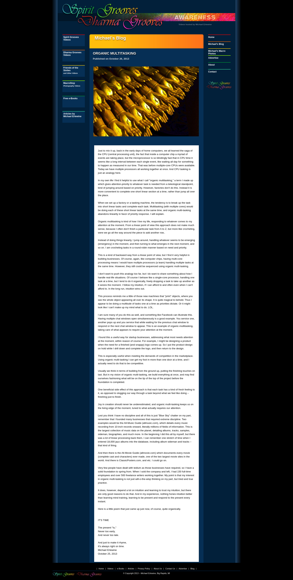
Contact (212, 71)
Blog (192, 568)
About (211, 65)
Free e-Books (70, 98)
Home (211, 37)
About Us (158, 568)
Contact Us (170, 568)
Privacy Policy (144, 568)
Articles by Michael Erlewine (72, 115)
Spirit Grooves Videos (71, 38)
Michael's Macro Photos (216, 52)
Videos (110, 568)
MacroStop (71, 84)
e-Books (120, 568)
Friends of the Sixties (70, 70)
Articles (131, 568)
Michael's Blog (216, 44)
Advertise (213, 58)
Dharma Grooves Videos (72, 53)
